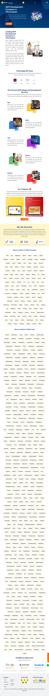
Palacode (43, 441)
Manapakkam (26, 361)
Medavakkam (40, 361)
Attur (14, 524)
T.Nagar (30, 387)
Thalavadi (41, 456)
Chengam (40, 596)
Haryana (34, 623)
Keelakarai (13, 516)
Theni (20, 551)
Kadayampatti (7, 528)
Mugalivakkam (40, 365)
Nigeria (20, 304)
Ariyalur (9, 422)
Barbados (8, 263)
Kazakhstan (23, 285)
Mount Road (24, 365)
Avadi (43, 338)
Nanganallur (19, 369)
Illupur (37, 505)
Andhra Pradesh (13, 619)
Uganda (16, 320)
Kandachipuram (25, 607)
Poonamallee (28, 376)
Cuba (18, 270)
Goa (24, 623)
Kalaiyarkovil (8, 535)
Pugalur (14, 475)
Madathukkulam (30, 585)
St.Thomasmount (40, 384)
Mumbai (29, 634)
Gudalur (42, 497)
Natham (41, 444)
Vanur (42, 607)
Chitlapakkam (21, 342)
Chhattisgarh (13, 623)
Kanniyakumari (8, 467)
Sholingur (42, 520)
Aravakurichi (35, 471)
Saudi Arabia (8, 312)
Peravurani (8, 547)
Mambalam (14, 410)
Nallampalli (36, 441)
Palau (37, 304)
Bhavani (7, 456)
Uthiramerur (24, 463)
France (5, 278)
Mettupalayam (19, 429)
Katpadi (15, 604)
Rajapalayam (15, 615)
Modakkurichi (20, 452)
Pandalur (9, 501)
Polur (8, 596)
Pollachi (18, 433)
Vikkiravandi (10, 611)
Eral (25, 573)
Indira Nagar (23, 406)
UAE (12, 255)
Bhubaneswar (25, 638)
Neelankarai (33, 369)
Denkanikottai (9, 479)
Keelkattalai (39, 350)
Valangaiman (39, 566)
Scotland (34, 323)
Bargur (27, 479)
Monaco (33, 297)
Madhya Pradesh (8, 634)
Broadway (34, 399)
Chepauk (14, 342)
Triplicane (8, 418)
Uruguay (42, 320)
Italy (38, 282)
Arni (25, 592)
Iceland (13, 282)
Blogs (5, 686)
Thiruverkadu (18, 391)
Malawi (21, 293)
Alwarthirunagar (40, 334)
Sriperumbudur (40, 463)
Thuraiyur (27, 554)
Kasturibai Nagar (31, 406)
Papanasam (23, 543)
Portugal (25, 308)
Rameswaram (42, 516)
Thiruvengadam (13, 539)
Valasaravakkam (7, 395)
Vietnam (10, 323)
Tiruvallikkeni (33, 414)
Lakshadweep (28, 649)
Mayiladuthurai (40, 486)
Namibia (29, 301)
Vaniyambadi (8, 562)
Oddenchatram (29, 448)
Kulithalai (37, 475)
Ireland (33, 282)
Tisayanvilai (41, 577)
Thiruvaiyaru (40, 547)
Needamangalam (39, 562)
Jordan (17, 285)
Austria (23, 259)
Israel (42, 282)
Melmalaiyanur (9, 607)
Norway (26, 304)
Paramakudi (6, 516)
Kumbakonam (15, 543)
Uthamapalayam (35, 551)
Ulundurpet (8, 463)
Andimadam (15, 422)
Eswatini (27, 274)
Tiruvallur (13, 592)
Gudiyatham (8, 604)
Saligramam (27, 380)
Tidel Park (26, 414)
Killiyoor (14, 471)
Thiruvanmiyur (10, 391)
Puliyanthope (41, 410)
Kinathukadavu (10, 433)
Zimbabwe (22, 323)
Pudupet (34, 410)
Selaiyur (7, 384)
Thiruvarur (16, 562)
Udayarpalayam (30, 422)
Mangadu (33, 361)
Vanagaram (16, 395)
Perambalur (39, 501)
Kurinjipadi (30, 437)
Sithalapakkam (31, 384)
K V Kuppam (34, 600)
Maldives (33, 293)
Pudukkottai (14, 513)
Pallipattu (23, 589)
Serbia (14, 312)
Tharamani (24, 387)
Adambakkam (14, 334)
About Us (6, 682)
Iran (24, 282)
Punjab (31, 638)
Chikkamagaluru (15, 630)
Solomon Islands (40, 312)
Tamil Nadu (13, 642)
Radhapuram (33, 577)
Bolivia (35, 263)
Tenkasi (42, 539)
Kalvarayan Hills (24, 460)
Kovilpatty (24, 570)
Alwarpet (32, 334)
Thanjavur (33, 547)
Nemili (20, 520)
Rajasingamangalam (22, 516)
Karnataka (35, 626)
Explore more (24, 219)
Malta (43, 293)
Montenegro (9, 301)
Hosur (15, 479)
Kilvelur (23, 490)
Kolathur (29, 353)
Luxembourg (7, 293)
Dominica (42, 270)
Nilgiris (25, 497)
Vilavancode (28, 471)
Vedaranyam (10, 494)
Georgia (10, 278)
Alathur (26, 501)
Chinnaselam (8, 460)
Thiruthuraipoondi (10, 566)
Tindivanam (16, 607)
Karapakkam (17, 350)
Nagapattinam (31, 490)
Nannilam (25, 566)
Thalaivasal (39, 524)
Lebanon (12, 289)
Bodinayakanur (26, 551)
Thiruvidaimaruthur (32, 543)
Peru (7, 308)
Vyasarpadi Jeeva (22, 418)
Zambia (15, 323)
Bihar (43, 619)
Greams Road (8, 406)
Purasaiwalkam (41, 376)
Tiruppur (16, 585)
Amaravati (22, 619)
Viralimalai (17, 509)
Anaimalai (43, 429)
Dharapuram (28, 581)
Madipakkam (40, 357)
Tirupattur (36, 558)
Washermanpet (32, 418)
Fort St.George (40, 403)
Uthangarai (8, 482)
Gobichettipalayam (16, 456)
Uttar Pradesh (40, 642)
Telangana (20, 642)
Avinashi (42, 581)
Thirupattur (34, 532)
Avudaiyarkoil (23, 505)
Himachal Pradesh (9, 626)
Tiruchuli (39, 611)
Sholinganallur (22, 384)
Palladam (10, 585)
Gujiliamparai (20, 448)
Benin (25, 263)
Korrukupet (7, 410)
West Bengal (21, 645)
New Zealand (14, 304)
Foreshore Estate (30, 403)
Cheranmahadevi (18, 577)
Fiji (38, 274)
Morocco (17, 301)
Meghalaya (41, 634)
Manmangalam (7, 475)
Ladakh (42, 649)
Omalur (19, 528)
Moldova (28, 297)
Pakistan (32, 304)
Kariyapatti (33, 611)
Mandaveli (21, 410)
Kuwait (35, 285)
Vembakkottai (28, 615)
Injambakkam (31, 346)
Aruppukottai (25, 611)
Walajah (9, 524)
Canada (42, 266)
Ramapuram (39, 418)
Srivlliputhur (42, 615)
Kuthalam (32, 486)
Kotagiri (36, 497)
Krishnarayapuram (28, 475)
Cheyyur (25, 425)
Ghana (22, 278)
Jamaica (7, 285)
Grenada (33, 278)
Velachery (23, 395)
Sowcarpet (8, 414)
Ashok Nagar (36, 338)
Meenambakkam (8, 365)
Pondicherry (36, 649)
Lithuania (42, 289)
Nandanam (12, 369)
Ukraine (22, 320)
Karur (42, 471)
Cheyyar (19, 596)
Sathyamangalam (32, 456)
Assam (38, 619)
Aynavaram (27, 399)
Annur (5, 429)
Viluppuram (17, 611)
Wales (39, 323)
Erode (6, 452)
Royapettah (6, 380)
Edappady (43, 528)
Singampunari (27, 532)
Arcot (31, 520)
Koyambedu (17, 357)
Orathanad (26, 547)
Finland (42, 274)
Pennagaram (9, 444)
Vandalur (41, 425)
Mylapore (6, 369)
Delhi (6, 649)
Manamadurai (16, 535)
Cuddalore (24, 437)
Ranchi (28, 626)
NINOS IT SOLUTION (28, 689)
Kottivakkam (25, 350)
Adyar (21, 334)
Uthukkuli (22, 585)
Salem (24, 528)
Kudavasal (19, 566)
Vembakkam (33, 596)
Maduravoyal (17, 361)
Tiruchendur (38, 573)
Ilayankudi (42, 532)
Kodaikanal (13, 448)
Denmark (29, 270)
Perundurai (35, 452)
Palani (36, 448)
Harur (15, 444)
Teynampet (17, 387)
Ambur (42, 558)
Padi (6, 372)
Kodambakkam (21, 353)
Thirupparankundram (10, 486)
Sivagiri (6, 539)
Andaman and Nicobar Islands (38, 645)
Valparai (24, 433)
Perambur (6, 376)
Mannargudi (30, 562)
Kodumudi (12, 452)
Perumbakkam (14, 376)
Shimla (16, 626)
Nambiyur (24, 456)
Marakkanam (40, 604)
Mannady (28, 410)
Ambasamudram (8, 577)
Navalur (26, 369)
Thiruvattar (20, 471)
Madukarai (27, 429)
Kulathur (43, 505)
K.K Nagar (33, 350)
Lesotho (17, 289)
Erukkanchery (22, 403)
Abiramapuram (14, 399)
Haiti (44, 278)
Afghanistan (17, 255)
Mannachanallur (8, 554)
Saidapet (21, 380)
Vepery (14, 418)
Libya (28, 289)
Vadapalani (40, 391)
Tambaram (10, 387)
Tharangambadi (16, 490)
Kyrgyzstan (41, 285)
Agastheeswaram (34, 467)
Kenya (30, 285)
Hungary (7, 282)
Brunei (11, 266)
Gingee (33, 604)
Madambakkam (9, 361)
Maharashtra (22, 634)
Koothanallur (23, 562)
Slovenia (33, 312)
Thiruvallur (33, 391)
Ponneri (17, 589)
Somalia (6, 316)
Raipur (19, 623)
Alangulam (21, 539)
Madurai (15, 482)
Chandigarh (41, 623)
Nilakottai (6, 448)
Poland (19, 308)
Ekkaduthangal (9, 346)
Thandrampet (17, 600)
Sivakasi (35, 615)
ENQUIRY (48, 657)
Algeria (29, 255)
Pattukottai (40, 543)
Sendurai (22, 422)
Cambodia (29, 266)
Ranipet (26, 520)
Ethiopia (33, 274)
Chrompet (37, 342)
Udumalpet (38, 585)
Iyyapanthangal (39, 346)
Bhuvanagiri (30, 433)
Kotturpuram (42, 353)
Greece (27, 278)
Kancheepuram (16, 463)
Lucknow (6, 645)
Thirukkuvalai (39, 490)
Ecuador (6, 274)
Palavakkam (11, 372)
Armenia (12, 259)
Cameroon (36, 266)
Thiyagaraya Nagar (17, 414)
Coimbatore (11, 429)
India (7, 255)
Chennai (7, 334)
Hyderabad (27, 642)
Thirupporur (18, 425)
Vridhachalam (12, 441)
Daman (10, 649)
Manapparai (34, 554)
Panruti (37, 437)
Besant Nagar (7, 342)
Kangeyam (35, 581)
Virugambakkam (31, 395)
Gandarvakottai (31, 509)
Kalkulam (8, 471)
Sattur (21, 615)
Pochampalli (40, 479)
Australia (18, 259)
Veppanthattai (7, 505)
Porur (35, 376)
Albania (24, 255)
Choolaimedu (29, 342)
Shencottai (36, 539)
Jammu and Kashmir (18, 649)
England (28, 323)
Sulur (37, 429)
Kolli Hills (17, 494)
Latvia (6, 289)
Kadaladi (29, 513)
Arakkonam (14, 520)
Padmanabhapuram (24, 467)
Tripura (33, 642)
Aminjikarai (13, 338)
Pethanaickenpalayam (30, 524)
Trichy (6, 558)
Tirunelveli (21, 581)
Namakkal (30, 494)
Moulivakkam (32, 365)
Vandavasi (25, 596)
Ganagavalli (20, 524)
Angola (41, 255)
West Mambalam (40, 395)
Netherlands (6, 304)
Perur (33, 429)
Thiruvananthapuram (38, 630)
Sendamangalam (38, 494)
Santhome (35, 380)
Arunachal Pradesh (30, 619)
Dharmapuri (20, 441)
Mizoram (6, 638)
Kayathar (17, 570)
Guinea (39, 278)
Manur (6, 581)
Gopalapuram (17, 346)
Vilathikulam (39, 570)
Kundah (15, 501)
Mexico (22, 297)
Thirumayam (22, 513)
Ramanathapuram (33, 516)
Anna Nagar (20, 338)
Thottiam (21, 554)
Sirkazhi (9, 490)
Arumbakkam (29, 338)
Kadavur (20, 475)
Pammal (33, 372)
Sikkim (7, 642)
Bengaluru (42, 626)
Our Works (9, 23)
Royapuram (14, 380)
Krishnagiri (33, 479)
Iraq (28, 282)
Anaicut (40, 600)
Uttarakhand (13, 645)
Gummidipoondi (9, 589)
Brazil (6, 266)
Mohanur (23, 494)
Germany (17, 278)
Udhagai (21, 501)
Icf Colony (16, 406)
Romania (36, 308)
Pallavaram (19, 372)
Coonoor (30, 497)
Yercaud (36, 528)
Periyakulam (13, 551)
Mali (39, 293)
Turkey (11, 320)
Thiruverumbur (21, 558)
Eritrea (16, 274)
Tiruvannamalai (26, 600)
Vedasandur (42, 448)
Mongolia (40, 297)
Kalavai (36, 520)
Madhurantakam (33, 425)
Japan (12, 285)
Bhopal (16, 634)
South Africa (12, 316)
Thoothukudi (19, 573)
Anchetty (43, 475)
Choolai (15, 403)
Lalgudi (43, 551)
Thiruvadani (7, 520)
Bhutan (29, 263)
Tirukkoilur (41, 460)
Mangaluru (23, 630)
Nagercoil (16, 467)
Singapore (20, 312)
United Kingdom (30, 320)
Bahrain (36, 259)
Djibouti (35, 270)
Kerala (29, 630)
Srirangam (41, 554)
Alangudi (23, 509)
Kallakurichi (16, 460)
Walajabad (32, 463)
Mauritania (9, 297)
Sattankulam (30, 573)
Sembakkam (42, 380)
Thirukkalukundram (10, 425)
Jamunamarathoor (33, 592)
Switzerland (42, 316)
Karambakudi (7, 513)
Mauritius (16, 297)
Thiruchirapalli (13, 558)
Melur (26, 482)
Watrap (6, 619)
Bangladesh (42, 259)
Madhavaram (32, 357)
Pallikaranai (26, 372)
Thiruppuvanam (32, 535)
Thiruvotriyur (25, 391)
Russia (41, 308)
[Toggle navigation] (47, 3)
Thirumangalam (38, 387)
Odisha (18, 638)
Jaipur (43, 638)
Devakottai (13, 532)
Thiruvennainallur (34, 607)
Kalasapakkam (42, 592)
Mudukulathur (42, 513)
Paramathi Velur (17, 497)
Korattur (35, 353)
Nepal (40, 301)
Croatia (13, 270)
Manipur (35, 634)
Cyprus (23, 270)
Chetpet (41, 399)
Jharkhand (23, 626)
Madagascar (15, 293)
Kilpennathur (9, 600)
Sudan (30, 316)
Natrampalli (29, 558)
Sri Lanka (24, 316)
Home (5, 679)
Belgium (19, 263)
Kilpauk (14, 353)
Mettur (13, 528)
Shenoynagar (14, 384)
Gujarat (28, 623)
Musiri (15, 554)
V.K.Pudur (8, 543)
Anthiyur (42, 452)
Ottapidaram (31, 570)
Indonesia (19, 282)
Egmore (43, 342)
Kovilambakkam (9, 357)
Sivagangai (23, 535)
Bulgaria (17, 266)
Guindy (24, 346)
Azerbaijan (30, 259)
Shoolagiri (21, 479)
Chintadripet (8, 403)
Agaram (21, 399)
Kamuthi (35, 513)
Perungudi (21, 376)
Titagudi (42, 437)
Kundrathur (25, 357)
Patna (6, 623)
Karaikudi (20, 532)
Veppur (5, 441)
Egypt (11, 274)
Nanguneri (26, 577)
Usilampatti (25, 486)
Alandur (26, 334)
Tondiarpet (40, 414)
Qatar (30, 308)
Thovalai (42, 467)
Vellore (28, 604)
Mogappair (17, 365)
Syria (6, 320)
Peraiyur (19, 486)
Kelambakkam (7, 353)
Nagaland (12, 638)
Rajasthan (38, 638)
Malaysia (27, 293)
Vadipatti (21, 482)
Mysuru (8, 630)
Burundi (22, 266)
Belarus (13, 263)
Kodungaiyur (40, 406)
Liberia (23, 289)
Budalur (14, 547)
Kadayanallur (29, 539)
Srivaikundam (11, 573)
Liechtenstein (35, 289)
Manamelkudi (31, 505)
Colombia (7, 270)
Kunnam (32, 501)
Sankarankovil (41, 535)
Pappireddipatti (22, 444)
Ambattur (7, 338)
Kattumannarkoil (8, 437)
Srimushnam (16, 437)
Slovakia (27, 312)
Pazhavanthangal (40, 372)
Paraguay (43, 304)
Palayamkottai (13, 581)
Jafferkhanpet (10, 350)
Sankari (6, 532)
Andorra (35, 255)
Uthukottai (20, 592)
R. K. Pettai (29, 589)
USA (37, 320)
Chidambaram (38, 433)
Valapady (30, 528)
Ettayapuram (10, 570)
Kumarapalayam (8, 497)
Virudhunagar (7, 615)
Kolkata (27, 645)
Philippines (13, 308)
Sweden (35, 316)
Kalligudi (32, 482)
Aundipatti (6, 551)
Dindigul (35, 444)
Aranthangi (15, 505)
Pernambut (21, 604)
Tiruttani (36, 589)
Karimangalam (28, 441)
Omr (7, 399)
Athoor (29, 444)
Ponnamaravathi (8, 509)
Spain (19, 316)
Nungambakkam (41, 369)
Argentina (6, 259)
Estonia (22, 274)
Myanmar (23, 301)
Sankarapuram (33, 460)
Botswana (41, 263)
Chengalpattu (39, 422)
